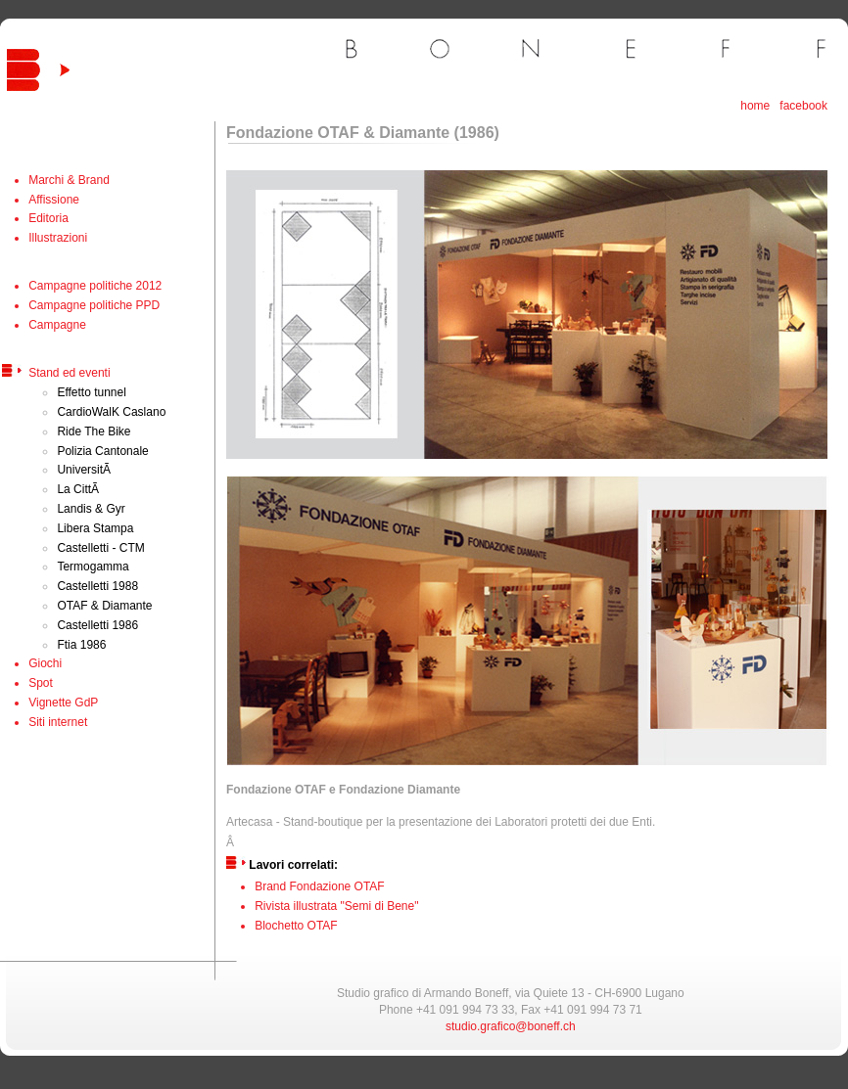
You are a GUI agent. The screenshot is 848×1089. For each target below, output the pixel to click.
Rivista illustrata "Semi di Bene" (336, 906)
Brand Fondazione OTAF (320, 886)
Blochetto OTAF (296, 925)
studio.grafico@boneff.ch (511, 1026)
